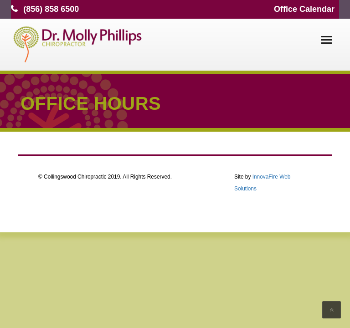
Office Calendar (304, 9)
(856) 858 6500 (51, 9)
